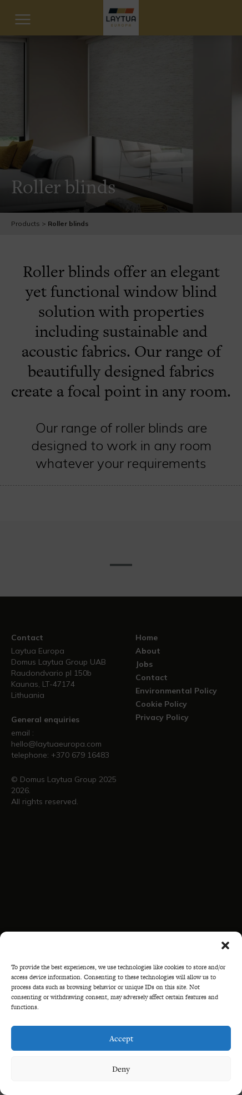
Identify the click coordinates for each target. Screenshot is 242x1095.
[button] (225, 945)
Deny (121, 1068)
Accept (121, 1038)
